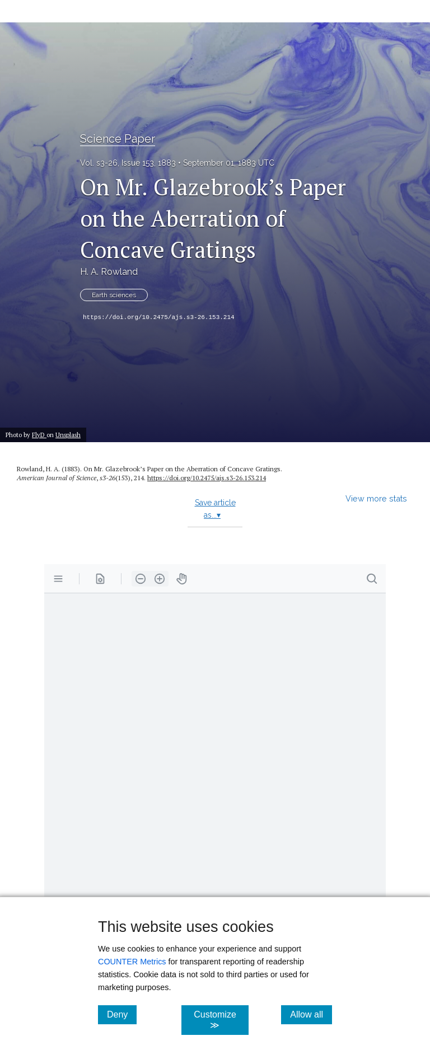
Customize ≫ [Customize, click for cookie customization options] (221, 1020)
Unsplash (68, 434)
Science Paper (117, 139)
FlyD (39, 434)
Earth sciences (114, 295)
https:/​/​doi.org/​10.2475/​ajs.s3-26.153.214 (206, 477)
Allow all (311, 1014)
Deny (122, 1014)
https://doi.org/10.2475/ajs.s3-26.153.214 (159, 317)
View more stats (376, 498)
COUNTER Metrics (132, 961)
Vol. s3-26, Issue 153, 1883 (128, 162)
